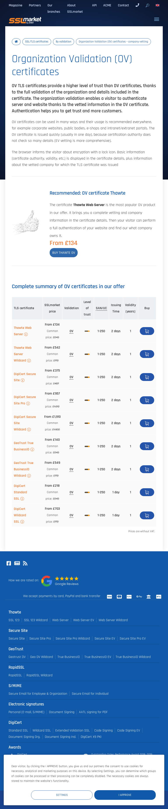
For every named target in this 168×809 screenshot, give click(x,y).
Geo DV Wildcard (41, 657)
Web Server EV (83, 620)
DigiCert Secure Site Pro (25, 400)
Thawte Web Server (23, 331)
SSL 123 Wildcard (36, 620)
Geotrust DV (17, 657)
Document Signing (61, 712)
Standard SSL (18, 730)
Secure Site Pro (40, 638)
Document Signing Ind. (60, 737)
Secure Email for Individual (90, 693)
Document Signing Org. (24, 737)
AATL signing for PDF (93, 712)
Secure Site (17, 638)
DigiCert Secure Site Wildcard (25, 423)
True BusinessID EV (97, 657)
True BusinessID (69, 657)
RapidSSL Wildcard (39, 675)
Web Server (60, 620)
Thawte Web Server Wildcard (23, 354)
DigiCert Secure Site (25, 377)
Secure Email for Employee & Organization (38, 693)
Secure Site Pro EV (133, 638)
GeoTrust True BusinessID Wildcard (23, 469)
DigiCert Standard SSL (20, 492)
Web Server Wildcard (113, 620)
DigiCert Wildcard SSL (20, 515)
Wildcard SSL (42, 730)
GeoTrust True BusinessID (23, 446)
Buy (147, 331)
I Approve (129, 794)
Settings (75, 794)
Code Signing (103, 730)
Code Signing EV (128, 730)
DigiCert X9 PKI (91, 737)
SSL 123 (14, 620)
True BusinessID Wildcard (133, 657)
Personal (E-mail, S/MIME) (26, 712)
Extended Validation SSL (72, 730)
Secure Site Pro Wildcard (73, 638)
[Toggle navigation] (156, 19)
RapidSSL (15, 675)
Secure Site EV (104, 638)
